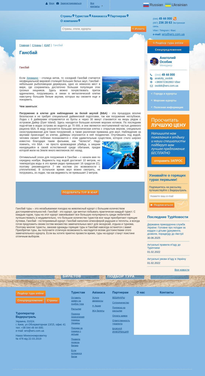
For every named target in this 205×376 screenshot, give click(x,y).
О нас (141, 292)
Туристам (78, 292)
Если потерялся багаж (76, 353)
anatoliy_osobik (164, 78)
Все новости (182, 269)
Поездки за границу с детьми (76, 331)
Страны (36, 45)
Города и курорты (165, 93)
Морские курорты (165, 100)
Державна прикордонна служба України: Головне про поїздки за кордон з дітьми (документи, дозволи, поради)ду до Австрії (166, 229)
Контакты (167, 292)
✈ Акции (96, 306)
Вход (51, 3)
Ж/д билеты (98, 311)
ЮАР (47, 45)
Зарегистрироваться (70, 3)
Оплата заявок (119, 316)
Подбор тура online (168, 43)
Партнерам (120, 292)
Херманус (32, 77)
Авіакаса (98, 292)
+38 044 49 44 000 (32, 327)
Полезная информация (168, 107)
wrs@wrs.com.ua (173, 34)
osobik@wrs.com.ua (166, 85)
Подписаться (162, 205)
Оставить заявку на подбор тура (77, 300)
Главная (24, 45)
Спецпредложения (168, 49)
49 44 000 (165, 74)
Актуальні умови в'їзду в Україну (166, 258)
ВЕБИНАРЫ (118, 297)
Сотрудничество (120, 302)
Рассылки (76, 309)
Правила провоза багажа (75, 342)
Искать (138, 28)
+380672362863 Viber (167, 82)
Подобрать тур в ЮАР (80, 192)
